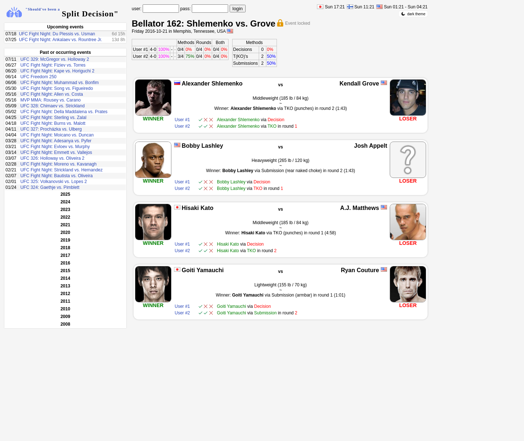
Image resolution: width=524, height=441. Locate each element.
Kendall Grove (359, 83)
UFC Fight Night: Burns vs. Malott (53, 123)
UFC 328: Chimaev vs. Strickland (52, 105)
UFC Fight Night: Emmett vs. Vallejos (56, 152)
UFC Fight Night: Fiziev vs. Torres (53, 65)
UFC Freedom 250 (38, 76)
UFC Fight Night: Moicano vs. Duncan (57, 135)
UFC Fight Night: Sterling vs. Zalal (53, 117)
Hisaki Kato (197, 208)
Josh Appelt (370, 146)
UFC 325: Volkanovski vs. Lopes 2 (53, 181)
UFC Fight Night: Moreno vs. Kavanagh (58, 164)
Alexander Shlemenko (212, 83)
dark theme (413, 14)
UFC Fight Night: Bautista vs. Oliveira (56, 175)
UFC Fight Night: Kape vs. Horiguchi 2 (57, 71)
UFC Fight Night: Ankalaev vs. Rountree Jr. (60, 39)
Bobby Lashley (202, 146)
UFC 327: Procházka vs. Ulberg (51, 129)
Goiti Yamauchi (202, 270)
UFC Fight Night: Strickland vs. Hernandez (61, 169)
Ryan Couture (360, 270)
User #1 (140, 49)
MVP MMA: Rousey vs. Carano (50, 100)
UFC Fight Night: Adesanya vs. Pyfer (55, 140)
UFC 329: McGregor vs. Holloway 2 (54, 59)
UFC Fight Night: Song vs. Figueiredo (56, 88)
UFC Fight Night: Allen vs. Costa (51, 94)
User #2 (140, 56)
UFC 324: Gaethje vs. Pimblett (49, 187)
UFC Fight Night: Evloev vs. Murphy (55, 146)
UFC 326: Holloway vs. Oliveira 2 (52, 158)
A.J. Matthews (359, 208)
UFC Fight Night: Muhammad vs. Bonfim (59, 82)
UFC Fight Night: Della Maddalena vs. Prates (63, 111)
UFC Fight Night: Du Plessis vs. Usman (57, 33)
